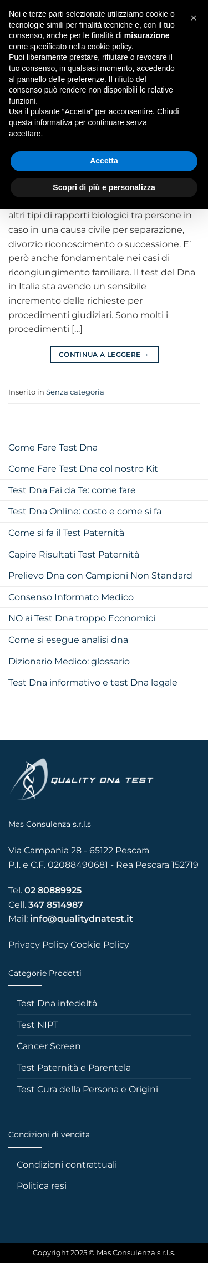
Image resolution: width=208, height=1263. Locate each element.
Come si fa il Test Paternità (66, 533)
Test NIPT (37, 1025)
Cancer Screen (49, 1046)
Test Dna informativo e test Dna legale (92, 682)
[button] (193, 18)
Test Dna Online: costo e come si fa (84, 511)
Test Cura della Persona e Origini (87, 1089)
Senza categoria (75, 392)
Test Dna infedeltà (57, 1003)
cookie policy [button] (109, 46)
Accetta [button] (104, 160)
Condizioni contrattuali (67, 1164)
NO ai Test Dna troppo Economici (81, 618)
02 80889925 (53, 890)
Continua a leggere (104, 354)
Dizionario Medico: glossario (69, 661)
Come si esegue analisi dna (68, 640)
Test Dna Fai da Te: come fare (72, 490)
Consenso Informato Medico (71, 597)
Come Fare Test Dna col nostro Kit (83, 468)
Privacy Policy (38, 944)
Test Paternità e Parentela (74, 1067)
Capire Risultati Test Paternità (73, 554)
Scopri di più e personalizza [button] (104, 187)
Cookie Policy (99, 944)
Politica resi (42, 1185)
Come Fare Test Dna (53, 447)
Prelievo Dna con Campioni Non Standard (100, 575)
